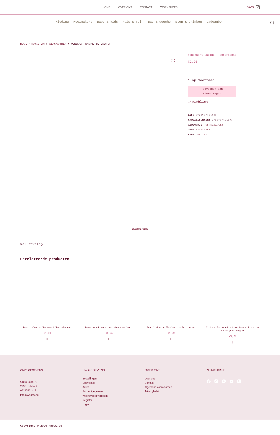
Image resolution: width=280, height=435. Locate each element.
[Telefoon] (239, 381)
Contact (146, 7)
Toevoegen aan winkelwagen (212, 91)
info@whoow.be (29, 394)
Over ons (125, 7)
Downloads (88, 382)
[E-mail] (231, 381)
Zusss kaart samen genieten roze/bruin (109, 327)
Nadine (202, 135)
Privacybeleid (152, 391)
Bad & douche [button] (159, 22)
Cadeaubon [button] (215, 22)
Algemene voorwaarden (158, 387)
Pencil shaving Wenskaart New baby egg (47, 327)
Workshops (169, 7)
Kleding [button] (62, 22)
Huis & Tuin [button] (133, 22)
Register (87, 400)
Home (106, 7)
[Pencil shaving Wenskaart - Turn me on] (171, 295)
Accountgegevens (92, 391)
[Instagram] (216, 381)
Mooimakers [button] (82, 22)
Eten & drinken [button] (188, 22)
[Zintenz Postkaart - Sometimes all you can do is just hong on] (233, 295)
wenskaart (203, 130)
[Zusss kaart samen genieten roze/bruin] (109, 295)
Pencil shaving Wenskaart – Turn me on (171, 327)
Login (85, 404)
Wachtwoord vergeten (95, 395)
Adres (85, 387)
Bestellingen (89, 378)
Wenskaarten (214, 125)
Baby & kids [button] (107, 22)
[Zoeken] (272, 23)
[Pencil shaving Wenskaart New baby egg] (47, 295)
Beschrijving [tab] (140, 229)
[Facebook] (209, 381)
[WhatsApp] (224, 381)
